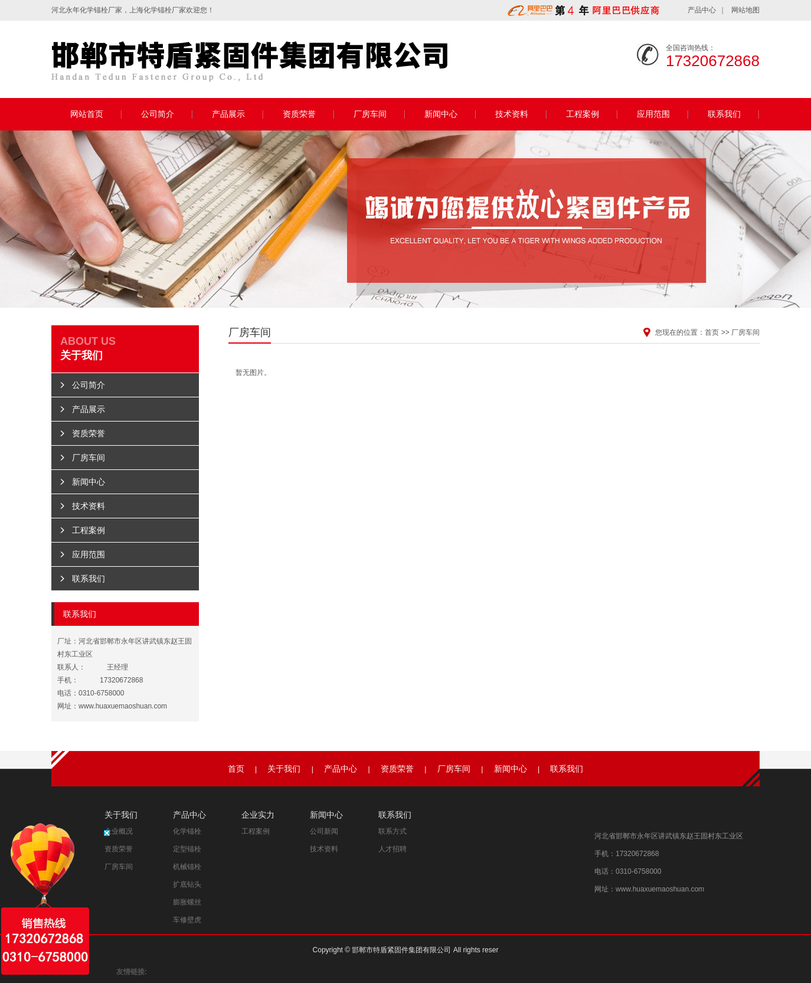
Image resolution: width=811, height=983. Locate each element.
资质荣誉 (299, 114)
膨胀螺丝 (187, 902)
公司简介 (157, 114)
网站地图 (745, 10)
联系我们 (724, 114)
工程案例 (582, 114)
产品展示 (228, 114)
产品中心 (702, 10)
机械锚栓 (187, 867)
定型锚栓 (187, 849)
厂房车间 (370, 114)
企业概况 (118, 831)
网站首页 (86, 114)
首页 (712, 332)
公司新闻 (324, 831)
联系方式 (392, 831)
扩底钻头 (187, 884)
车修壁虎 (187, 920)
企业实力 (257, 814)
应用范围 (653, 114)
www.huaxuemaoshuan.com (123, 706)
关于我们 (283, 768)
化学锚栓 (94, 10)
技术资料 (511, 114)
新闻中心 (440, 114)
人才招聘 (392, 849)
